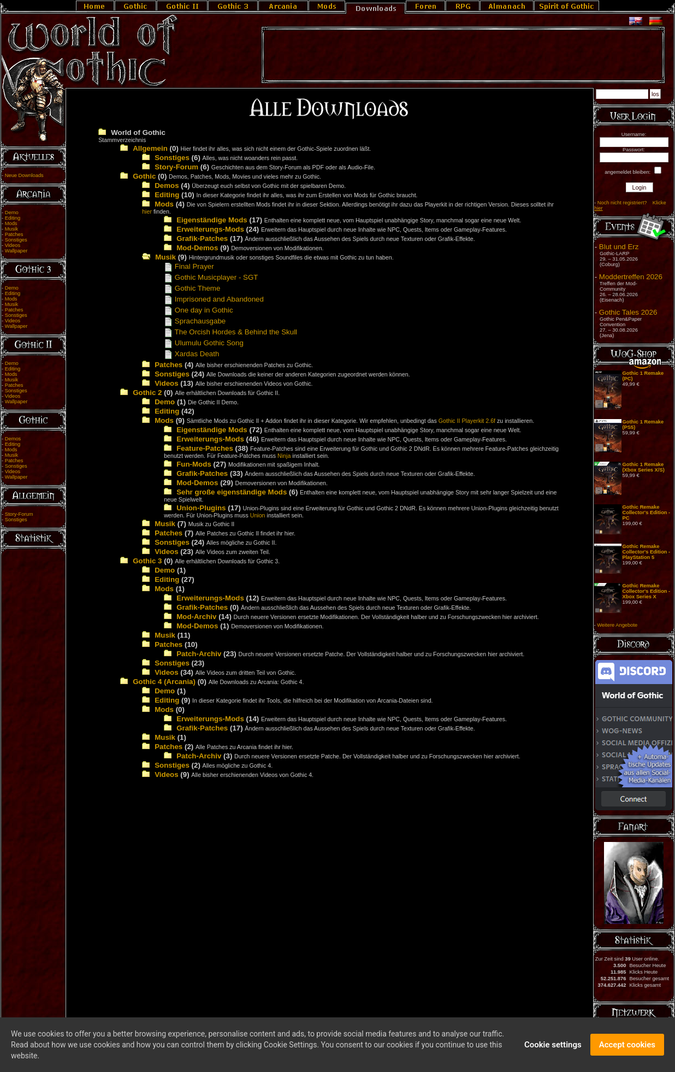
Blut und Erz (619, 247)
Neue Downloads (24, 175)
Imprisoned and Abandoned (214, 299)
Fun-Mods (193, 464)
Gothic (144, 176)
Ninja (284, 455)
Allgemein (150, 148)
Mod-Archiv (196, 616)
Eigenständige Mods (211, 220)
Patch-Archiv (198, 654)
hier (147, 211)
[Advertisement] (463, 55)
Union (257, 515)
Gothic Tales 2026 (628, 312)
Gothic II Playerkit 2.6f (467, 420)
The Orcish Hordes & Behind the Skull (230, 332)
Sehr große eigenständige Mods (231, 492)
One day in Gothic (198, 310)
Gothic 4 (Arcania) (164, 682)
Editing (13, 218)
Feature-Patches (204, 448)
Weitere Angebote (617, 625)
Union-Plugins (201, 508)
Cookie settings (553, 1048)
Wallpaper (16, 251)
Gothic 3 (147, 561)
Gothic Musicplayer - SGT (211, 277)
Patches (14, 234)
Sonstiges (16, 240)
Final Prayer (189, 266)
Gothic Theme (192, 288)
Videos (12, 245)
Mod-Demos (197, 248)
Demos (13, 438)
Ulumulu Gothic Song (204, 343)
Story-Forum (19, 514)
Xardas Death (191, 354)
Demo (12, 212)
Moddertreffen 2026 (630, 277)
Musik (11, 229)
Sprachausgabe (195, 321)
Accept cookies (627, 1048)
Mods (11, 223)
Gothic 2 (147, 392)
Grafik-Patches (202, 238)
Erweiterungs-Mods (210, 229)
